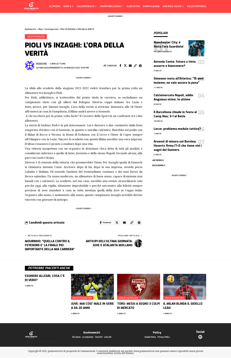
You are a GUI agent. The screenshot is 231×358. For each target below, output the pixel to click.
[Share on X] (125, 65)
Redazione (42, 64)
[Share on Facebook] (120, 65)
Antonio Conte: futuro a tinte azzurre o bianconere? (175, 61)
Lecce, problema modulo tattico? (177, 126)
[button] (135, 65)
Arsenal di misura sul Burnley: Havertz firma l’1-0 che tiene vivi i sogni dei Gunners (178, 143)
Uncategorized (36, 36)
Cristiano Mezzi (165, 48)
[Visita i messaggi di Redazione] (29, 66)
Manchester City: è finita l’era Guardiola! (168, 42)
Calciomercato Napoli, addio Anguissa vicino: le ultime (173, 95)
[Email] (130, 65)
